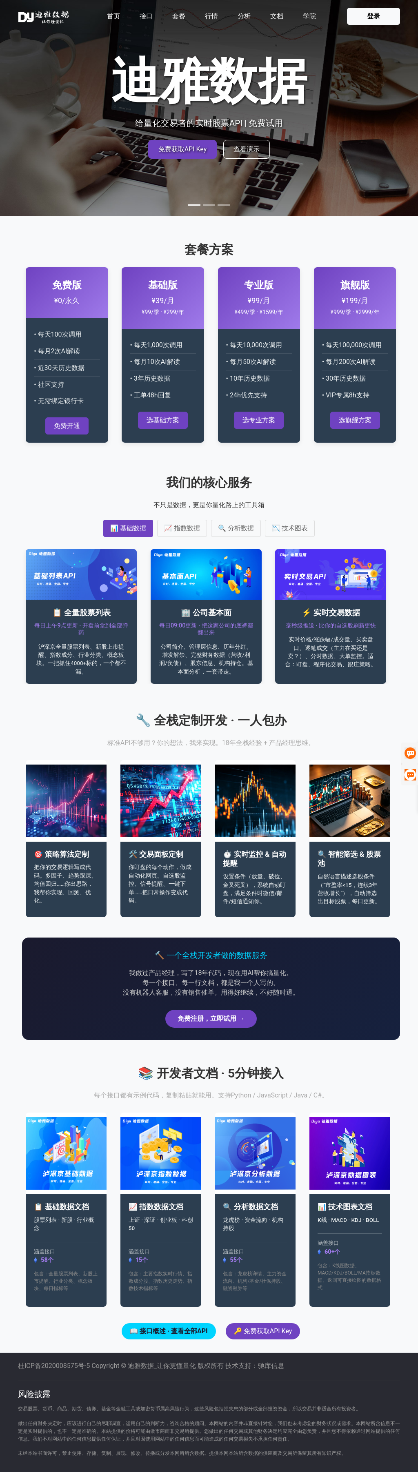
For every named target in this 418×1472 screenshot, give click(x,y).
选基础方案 (163, 420)
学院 (309, 16)
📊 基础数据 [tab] (128, 528)
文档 (276, 16)
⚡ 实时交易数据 (331, 612)
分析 (244, 16)
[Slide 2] (209, 205)
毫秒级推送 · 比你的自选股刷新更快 (331, 625)
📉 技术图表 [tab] (290, 528)
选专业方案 (258, 420)
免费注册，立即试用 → (211, 1018)
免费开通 (67, 426)
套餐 (178, 16)
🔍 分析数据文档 (250, 1207)
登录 (373, 16)
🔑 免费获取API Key (263, 1331)
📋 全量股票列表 (81, 612)
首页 (113, 16)
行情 (211, 16)
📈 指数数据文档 (156, 1207)
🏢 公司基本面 (206, 612)
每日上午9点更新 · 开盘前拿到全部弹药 (81, 629)
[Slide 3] (224, 205)
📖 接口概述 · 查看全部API (169, 1331)
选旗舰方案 (355, 420)
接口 (146, 16)
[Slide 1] (194, 205)
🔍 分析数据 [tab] (236, 528)
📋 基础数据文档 (61, 1207)
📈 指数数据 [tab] (182, 528)
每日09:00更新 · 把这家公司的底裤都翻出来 (206, 629)
